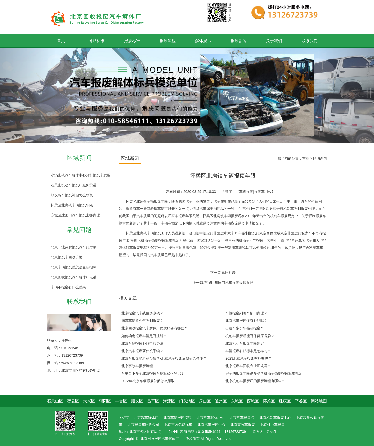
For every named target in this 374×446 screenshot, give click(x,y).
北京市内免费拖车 (178, 425)
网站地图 (319, 401)
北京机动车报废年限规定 (244, 343)
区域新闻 (320, 158)
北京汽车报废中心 (211, 425)
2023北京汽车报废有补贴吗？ (248, 358)
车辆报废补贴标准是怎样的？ (248, 351)
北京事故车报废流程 (137, 366)
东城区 (237, 401)
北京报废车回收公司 (143, 425)
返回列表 (229, 273)
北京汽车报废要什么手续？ (142, 351)
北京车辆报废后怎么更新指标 (73, 267)
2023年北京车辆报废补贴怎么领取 (148, 381)
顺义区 (137, 401)
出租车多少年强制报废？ (244, 328)
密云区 (73, 401)
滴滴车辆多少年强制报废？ (142, 321)
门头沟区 (187, 401)
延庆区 (285, 401)
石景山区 (55, 401)
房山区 (205, 401)
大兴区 (89, 401)
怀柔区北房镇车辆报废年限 (72, 205)
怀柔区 (269, 401)
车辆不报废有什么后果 (68, 287)
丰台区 (121, 401)
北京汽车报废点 (242, 418)
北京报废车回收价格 (66, 257)
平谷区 (301, 401)
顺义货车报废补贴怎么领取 (72, 195)
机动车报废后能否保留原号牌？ (249, 336)
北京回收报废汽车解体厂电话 (73, 277)
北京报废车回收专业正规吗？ (248, 366)
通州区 (221, 401)
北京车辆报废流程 (177, 418)
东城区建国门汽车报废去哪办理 (75, 215)
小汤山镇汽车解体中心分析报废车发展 (80, 175)
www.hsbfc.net (72, 363)
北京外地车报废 (272, 425)
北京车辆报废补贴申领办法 (142, 343)
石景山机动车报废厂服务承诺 (73, 185)
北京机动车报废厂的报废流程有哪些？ (255, 381)
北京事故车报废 (242, 425)
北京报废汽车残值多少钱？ (142, 313)
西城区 (253, 401)
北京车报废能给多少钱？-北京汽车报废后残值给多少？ (164, 358)
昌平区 (153, 401)
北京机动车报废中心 (275, 418)
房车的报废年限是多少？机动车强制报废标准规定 (263, 373)
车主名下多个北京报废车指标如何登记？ (152, 373)
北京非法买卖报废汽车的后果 (73, 247)
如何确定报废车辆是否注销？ (144, 336)
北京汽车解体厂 (146, 418)
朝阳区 (105, 401)
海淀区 (169, 401)
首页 (305, 158)
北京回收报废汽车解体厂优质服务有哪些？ (154, 328)
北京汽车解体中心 (211, 418)
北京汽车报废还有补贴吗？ (246, 321)
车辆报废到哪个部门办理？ (246, 313)
